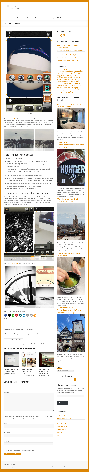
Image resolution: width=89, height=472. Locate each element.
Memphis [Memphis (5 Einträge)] (71, 81)
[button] (5, 315)
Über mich (12, 18)
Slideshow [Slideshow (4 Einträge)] (72, 85)
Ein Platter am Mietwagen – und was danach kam (70, 50)
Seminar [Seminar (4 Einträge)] (68, 85)
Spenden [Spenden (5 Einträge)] (62, 87)
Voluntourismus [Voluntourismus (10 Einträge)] (62, 92)
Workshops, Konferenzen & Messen (67, 441)
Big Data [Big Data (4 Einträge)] (70, 70)
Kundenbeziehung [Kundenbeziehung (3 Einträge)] (60, 81)
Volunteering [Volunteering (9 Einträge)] (67, 91)
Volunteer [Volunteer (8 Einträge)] (60, 91)
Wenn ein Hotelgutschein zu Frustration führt (69, 105)
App (15, 119)
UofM (58, 435)
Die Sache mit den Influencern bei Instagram (27, 371)
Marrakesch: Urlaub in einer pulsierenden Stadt (69, 200)
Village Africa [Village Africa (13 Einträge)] (80, 89)
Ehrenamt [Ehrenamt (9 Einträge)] (78, 76)
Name (6, 423)
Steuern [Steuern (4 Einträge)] (69, 87)
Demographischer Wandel (64, 418)
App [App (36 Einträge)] (66, 69)
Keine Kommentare (43, 334)
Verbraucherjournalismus (64, 438)
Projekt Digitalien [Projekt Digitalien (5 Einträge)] (61, 85)
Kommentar (7, 392)
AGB (36, 467)
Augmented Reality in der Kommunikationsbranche (37, 344)
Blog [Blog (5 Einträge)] (80, 70)
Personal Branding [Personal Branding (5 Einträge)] (77, 83)
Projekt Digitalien (62, 429)
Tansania (59, 432)
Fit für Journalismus (73, 466)
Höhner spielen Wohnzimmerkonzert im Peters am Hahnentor (70, 144)
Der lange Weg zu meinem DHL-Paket (67, 60)
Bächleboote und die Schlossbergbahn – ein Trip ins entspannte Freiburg (69, 310)
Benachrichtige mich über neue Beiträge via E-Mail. (20, 450)
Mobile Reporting (62, 427)
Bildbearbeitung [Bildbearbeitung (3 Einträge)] (75, 70)
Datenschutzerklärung (29, 467)
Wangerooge (14, 263)
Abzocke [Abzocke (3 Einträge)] (58, 70)
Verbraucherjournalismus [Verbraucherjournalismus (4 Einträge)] (69, 89)
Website (6, 441)
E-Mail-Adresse (8, 433)
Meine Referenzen (61, 18)
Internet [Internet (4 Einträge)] (68, 79)
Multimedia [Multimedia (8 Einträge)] (68, 83)
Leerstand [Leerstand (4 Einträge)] (66, 81)
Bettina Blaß (12, 6)
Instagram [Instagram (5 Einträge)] (64, 79)
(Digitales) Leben (31, 334)
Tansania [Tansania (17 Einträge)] (74, 87)
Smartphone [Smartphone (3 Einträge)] (76, 85)
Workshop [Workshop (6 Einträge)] (70, 92)
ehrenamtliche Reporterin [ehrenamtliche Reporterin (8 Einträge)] (64, 78)
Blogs (70, 18)
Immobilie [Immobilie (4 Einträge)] (59, 79)
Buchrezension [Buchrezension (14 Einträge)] (65, 72)
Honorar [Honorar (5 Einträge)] (81, 77)
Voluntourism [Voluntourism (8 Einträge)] (75, 91)
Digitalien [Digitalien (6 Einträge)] (80, 74)
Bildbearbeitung (19, 329)
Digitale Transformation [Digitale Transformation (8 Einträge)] (70, 74)
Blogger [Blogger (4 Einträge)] (82, 70)
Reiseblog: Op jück (9, 467)
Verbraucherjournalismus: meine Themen (28, 18)
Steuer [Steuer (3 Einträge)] (66, 87)
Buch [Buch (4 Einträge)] (58, 72)
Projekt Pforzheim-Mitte (13, 340)
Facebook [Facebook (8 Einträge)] (76, 78)
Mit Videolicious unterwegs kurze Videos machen (44, 371)
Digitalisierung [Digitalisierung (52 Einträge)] (64, 75)
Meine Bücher (14, 466)
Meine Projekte (21, 466)
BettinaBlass (9, 334)
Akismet (29, 418)
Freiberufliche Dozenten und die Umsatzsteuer (70, 58)
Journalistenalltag (62, 424)
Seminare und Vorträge (48, 18)
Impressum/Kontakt (79, 18)
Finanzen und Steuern (63, 421)
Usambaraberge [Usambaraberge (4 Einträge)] (60, 89)
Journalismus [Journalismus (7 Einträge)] (74, 79)
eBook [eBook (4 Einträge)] (73, 76)
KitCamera (29, 329)
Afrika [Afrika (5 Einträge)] (62, 70)
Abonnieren (62, 403)
